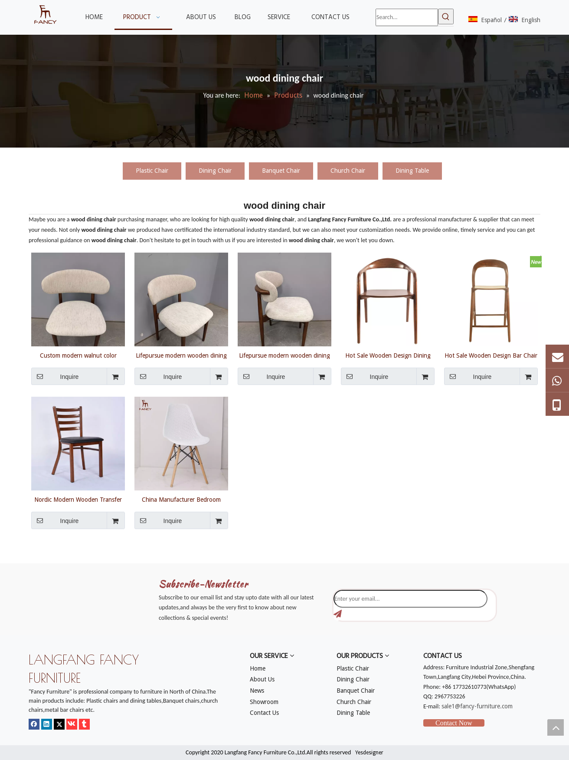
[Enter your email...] (410, 599)
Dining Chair (215, 170)
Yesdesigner (369, 753)
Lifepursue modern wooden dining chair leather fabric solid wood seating (181, 355)
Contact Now (453, 723)
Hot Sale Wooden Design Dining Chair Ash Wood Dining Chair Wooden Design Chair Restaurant (387, 355)
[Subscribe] (338, 614)
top (555, 727)
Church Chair (347, 170)
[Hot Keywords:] (446, 16)
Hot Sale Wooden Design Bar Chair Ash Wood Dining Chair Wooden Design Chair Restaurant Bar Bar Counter (491, 355)
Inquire (54, 376)
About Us (262, 679)
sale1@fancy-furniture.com (477, 706)
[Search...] (407, 17)
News (257, 690)
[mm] (36, 558)
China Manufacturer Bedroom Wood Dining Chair (181, 499)
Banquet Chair (281, 170)
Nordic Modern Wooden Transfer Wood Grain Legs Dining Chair (78, 499)
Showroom (264, 701)
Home (257, 668)
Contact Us (264, 712)
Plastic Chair (152, 170)
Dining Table (412, 170)
